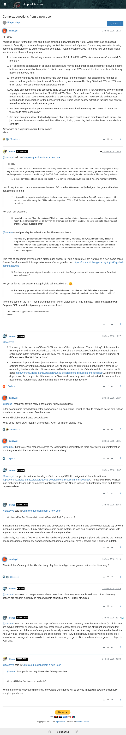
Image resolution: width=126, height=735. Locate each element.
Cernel (12, 505)
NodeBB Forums (82, 722)
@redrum (8, 232)
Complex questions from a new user (41, 157)
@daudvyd (8, 157)
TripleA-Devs (60, 722)
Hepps (12, 151)
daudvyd (13, 31)
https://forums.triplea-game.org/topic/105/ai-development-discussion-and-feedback (59, 372)
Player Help (13, 22)
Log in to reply (115, 23)
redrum (12, 336)
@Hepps (7, 404)
